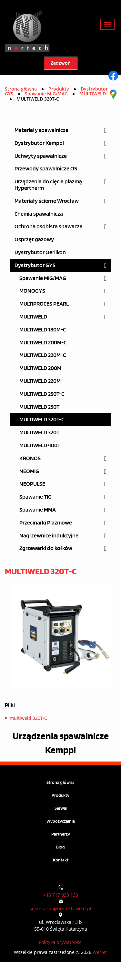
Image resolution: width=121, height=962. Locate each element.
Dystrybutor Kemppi (39, 143)
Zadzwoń (61, 63)
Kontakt (60, 860)
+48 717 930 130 (60, 895)
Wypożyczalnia (60, 821)
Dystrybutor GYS (35, 265)
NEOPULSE (32, 484)
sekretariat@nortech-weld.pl (60, 908)
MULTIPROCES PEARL (44, 304)
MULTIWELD (33, 317)
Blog (60, 847)
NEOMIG (29, 471)
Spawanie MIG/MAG (42, 278)
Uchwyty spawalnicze (41, 156)
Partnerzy (60, 834)
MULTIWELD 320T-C (41, 419)
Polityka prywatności (61, 942)
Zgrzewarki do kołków (45, 548)
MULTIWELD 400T (39, 445)
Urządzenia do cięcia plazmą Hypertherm (48, 184)
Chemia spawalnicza (39, 214)
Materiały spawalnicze (41, 130)
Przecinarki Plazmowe (45, 523)
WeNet (100, 952)
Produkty (60, 795)
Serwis (61, 808)
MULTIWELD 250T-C (41, 394)
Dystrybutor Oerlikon (40, 252)
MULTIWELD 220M (40, 381)
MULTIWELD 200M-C (42, 343)
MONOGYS (32, 291)
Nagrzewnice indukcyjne (48, 536)
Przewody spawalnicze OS (46, 169)
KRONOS (30, 458)
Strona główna (21, 89)
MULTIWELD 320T (39, 432)
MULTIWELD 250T (39, 407)
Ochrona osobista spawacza (49, 226)
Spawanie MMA (37, 510)
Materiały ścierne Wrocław (47, 201)
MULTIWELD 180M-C (42, 330)
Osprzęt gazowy (34, 239)
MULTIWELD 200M (40, 368)
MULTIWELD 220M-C (42, 355)
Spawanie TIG (35, 497)
